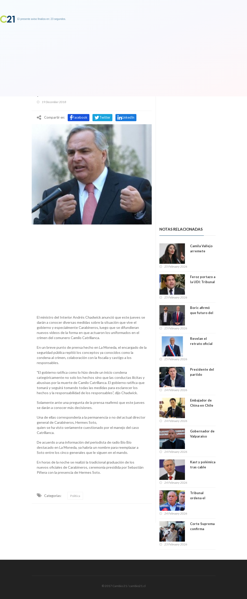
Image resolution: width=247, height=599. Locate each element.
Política (75, 496)
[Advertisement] (92, 268)
